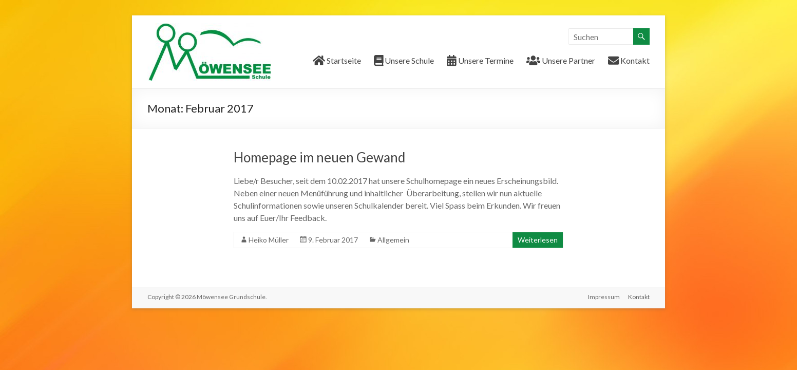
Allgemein (393, 239)
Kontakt (639, 297)
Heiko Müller (269, 239)
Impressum (604, 297)
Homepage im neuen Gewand (319, 157)
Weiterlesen (538, 239)
